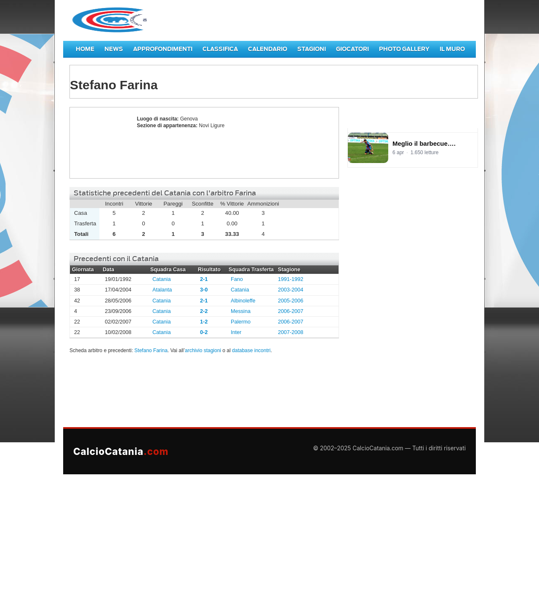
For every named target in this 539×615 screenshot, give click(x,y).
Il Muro (452, 49)
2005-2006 (290, 301)
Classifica (220, 49)
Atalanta (162, 290)
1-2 (204, 322)
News (113, 49)
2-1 (204, 279)
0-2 (204, 332)
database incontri (251, 350)
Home (85, 49)
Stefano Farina (101, 142)
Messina (241, 311)
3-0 (204, 290)
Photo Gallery (404, 49)
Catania (161, 279)
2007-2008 (290, 332)
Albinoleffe (243, 301)
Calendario (267, 49)
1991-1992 (290, 279)
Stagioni (311, 49)
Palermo (241, 322)
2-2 (204, 311)
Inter (236, 332)
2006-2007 (290, 311)
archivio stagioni (203, 350)
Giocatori (352, 49)
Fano (237, 279)
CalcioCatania (120, 451)
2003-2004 (290, 290)
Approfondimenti (162, 49)
